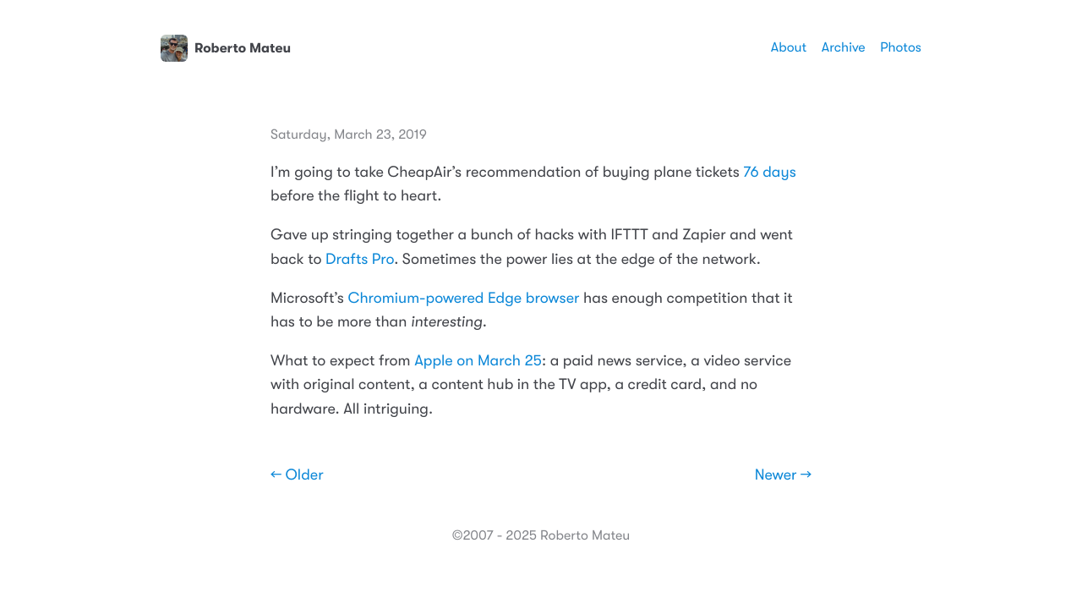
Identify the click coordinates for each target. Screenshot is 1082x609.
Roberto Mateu (226, 48)
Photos (900, 47)
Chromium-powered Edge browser (463, 298)
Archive (844, 47)
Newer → (783, 475)
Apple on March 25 (478, 361)
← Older (297, 475)
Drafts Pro (359, 259)
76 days (769, 172)
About (788, 47)
